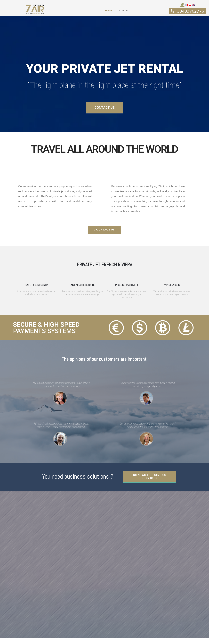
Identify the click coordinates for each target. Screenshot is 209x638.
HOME (108, 10)
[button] (35, 9)
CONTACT (125, 10)
